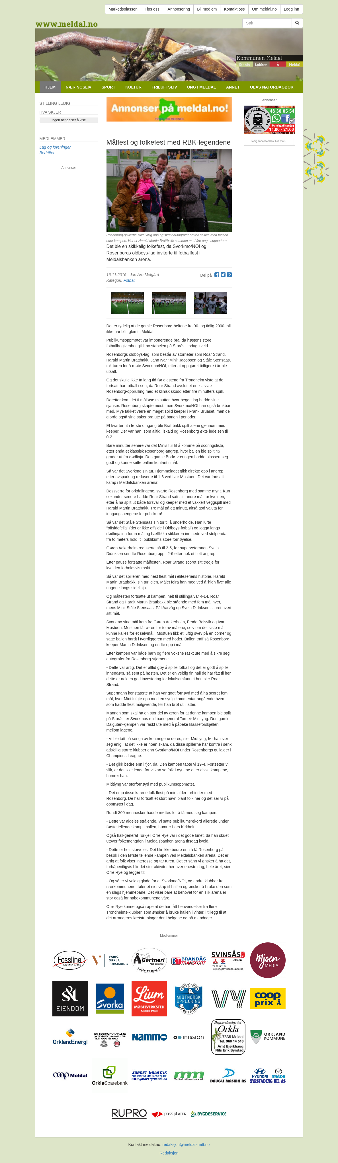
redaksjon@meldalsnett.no (186, 1144)
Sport (108, 87)
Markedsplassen (123, 9)
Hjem (50, 87)
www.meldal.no (66, 24)
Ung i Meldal (201, 87)
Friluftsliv (164, 87)
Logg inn (291, 9)
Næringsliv (78, 87)
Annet (233, 87)
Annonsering (179, 9)
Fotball (129, 280)
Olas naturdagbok (272, 87)
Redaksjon (168, 1153)
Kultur (133, 87)
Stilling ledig (55, 103)
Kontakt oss (234, 9)
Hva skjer (50, 112)
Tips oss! (153, 9)
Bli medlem (207, 9)
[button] (115, 303)
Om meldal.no (264, 9)
